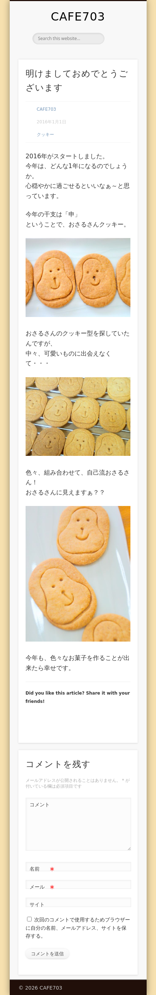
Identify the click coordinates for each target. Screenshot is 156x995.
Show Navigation (120, 64)
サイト (37, 904)
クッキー (45, 134)
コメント (40, 804)
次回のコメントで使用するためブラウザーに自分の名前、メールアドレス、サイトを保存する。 (78, 928)
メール (42, 887)
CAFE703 (78, 16)
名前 (42, 869)
